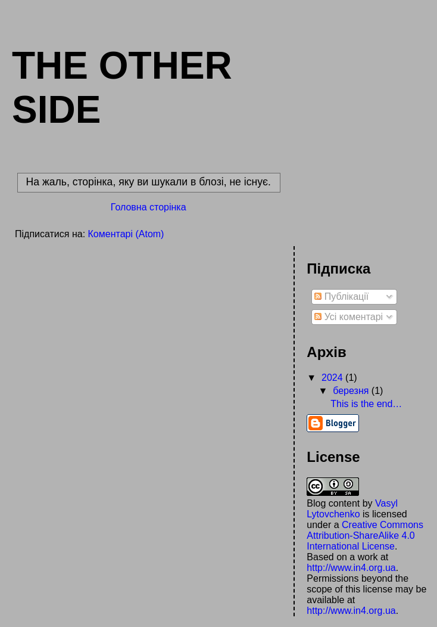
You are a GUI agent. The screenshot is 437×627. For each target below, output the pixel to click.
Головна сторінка (148, 207)
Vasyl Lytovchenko (352, 508)
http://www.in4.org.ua (351, 568)
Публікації (341, 296)
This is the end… (366, 404)
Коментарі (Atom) (126, 234)
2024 (333, 378)
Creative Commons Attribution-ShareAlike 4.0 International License (365, 535)
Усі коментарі (348, 317)
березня (352, 391)
